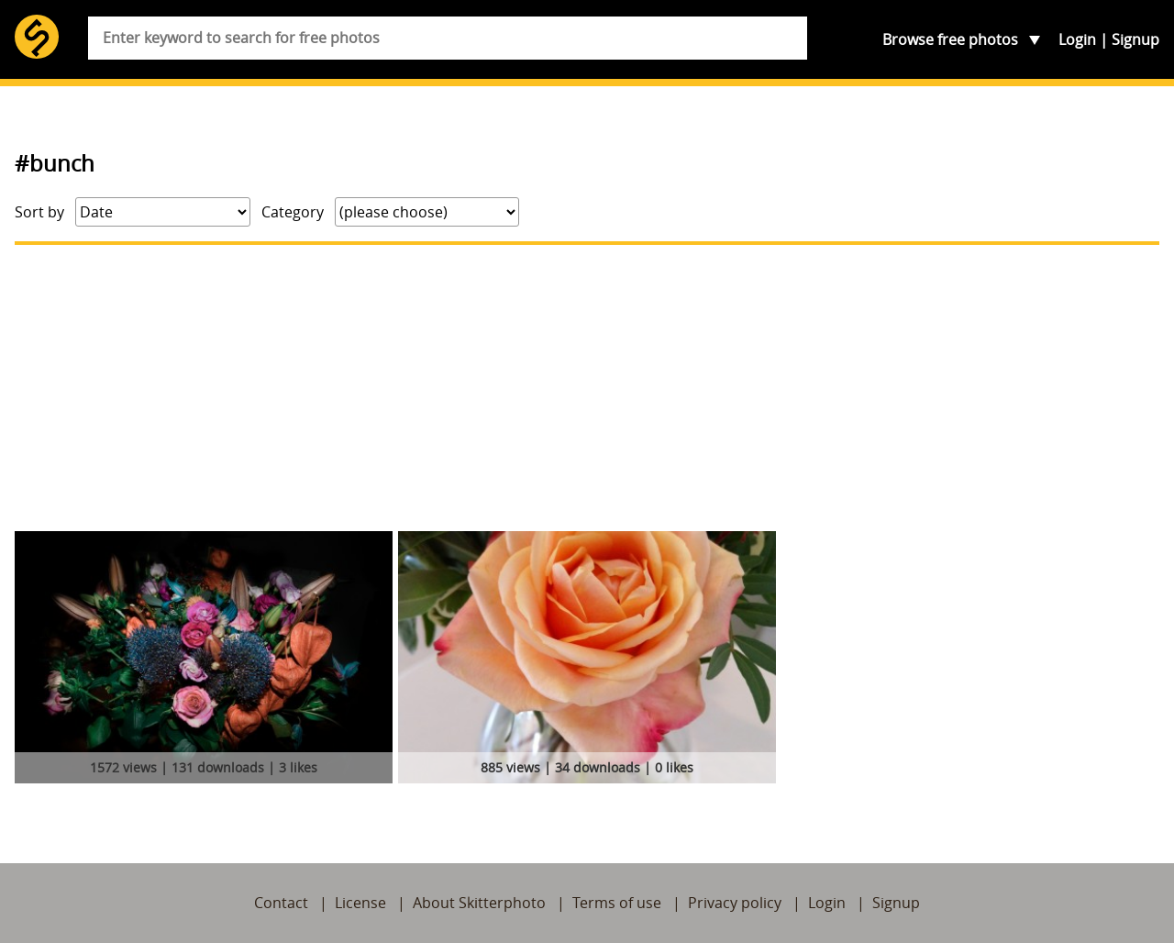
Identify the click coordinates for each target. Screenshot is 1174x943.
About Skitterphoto (479, 903)
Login (1077, 39)
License (360, 903)
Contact (281, 903)
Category (292, 212)
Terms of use (616, 903)
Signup (1135, 39)
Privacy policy (734, 903)
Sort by (39, 212)
